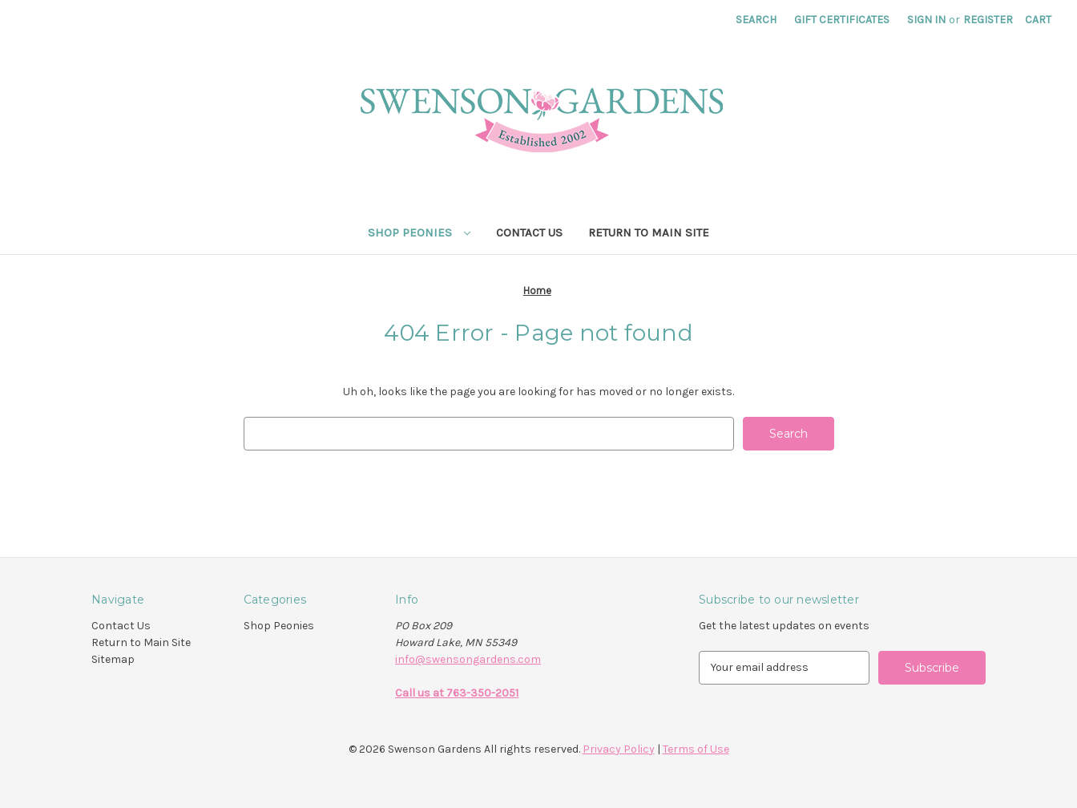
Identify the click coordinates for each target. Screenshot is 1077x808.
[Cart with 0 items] (1038, 19)
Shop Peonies (419, 232)
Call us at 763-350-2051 (456, 693)
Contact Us (529, 232)
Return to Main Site (648, 232)
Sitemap (113, 659)
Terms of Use (696, 749)
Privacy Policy (619, 749)
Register (988, 19)
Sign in (926, 19)
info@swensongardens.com (468, 659)
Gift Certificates (841, 19)
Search (756, 19)
